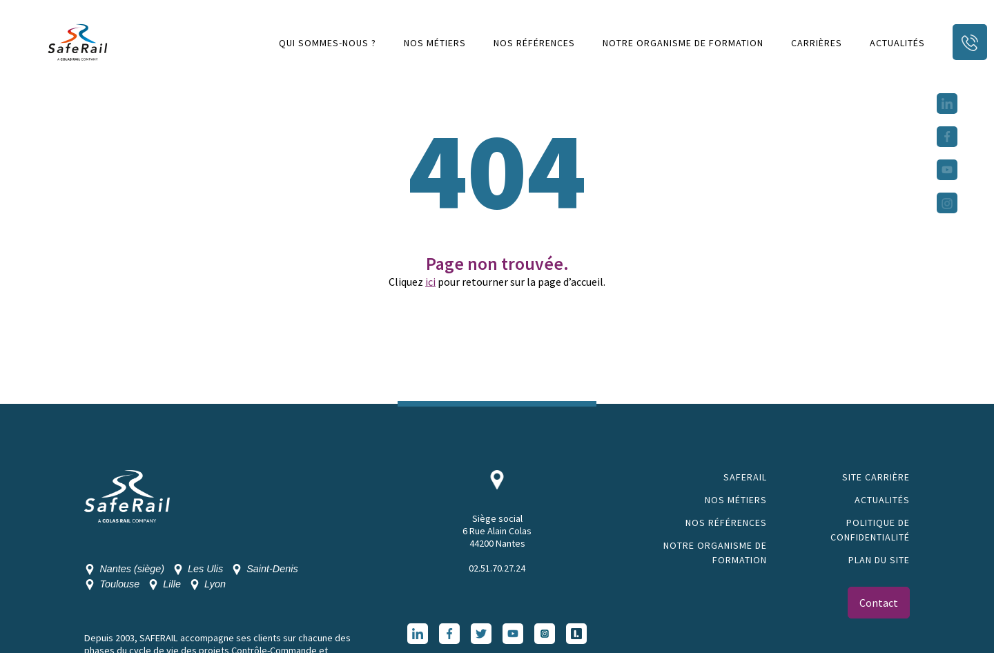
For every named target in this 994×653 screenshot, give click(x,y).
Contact (878, 603)
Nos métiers (435, 43)
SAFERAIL (745, 477)
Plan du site (879, 560)
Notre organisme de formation (683, 43)
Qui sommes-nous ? (327, 43)
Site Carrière (876, 477)
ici (430, 282)
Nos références (534, 43)
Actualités (897, 43)
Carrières (816, 43)
